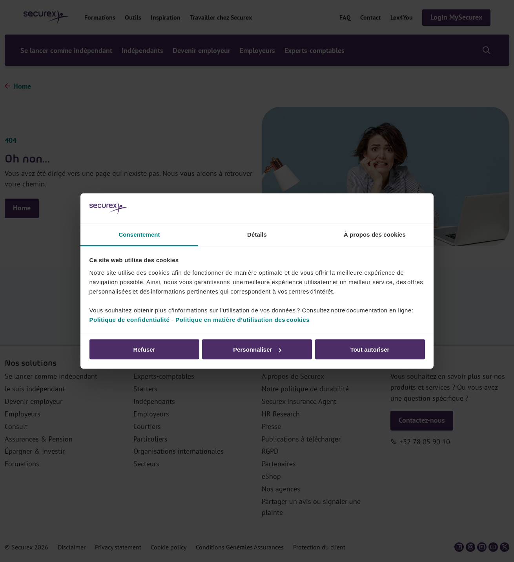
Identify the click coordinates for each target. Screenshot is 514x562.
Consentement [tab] (139, 234)
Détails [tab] (257, 234)
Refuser (144, 349)
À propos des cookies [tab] (375, 234)
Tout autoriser (370, 349)
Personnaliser (257, 349)
